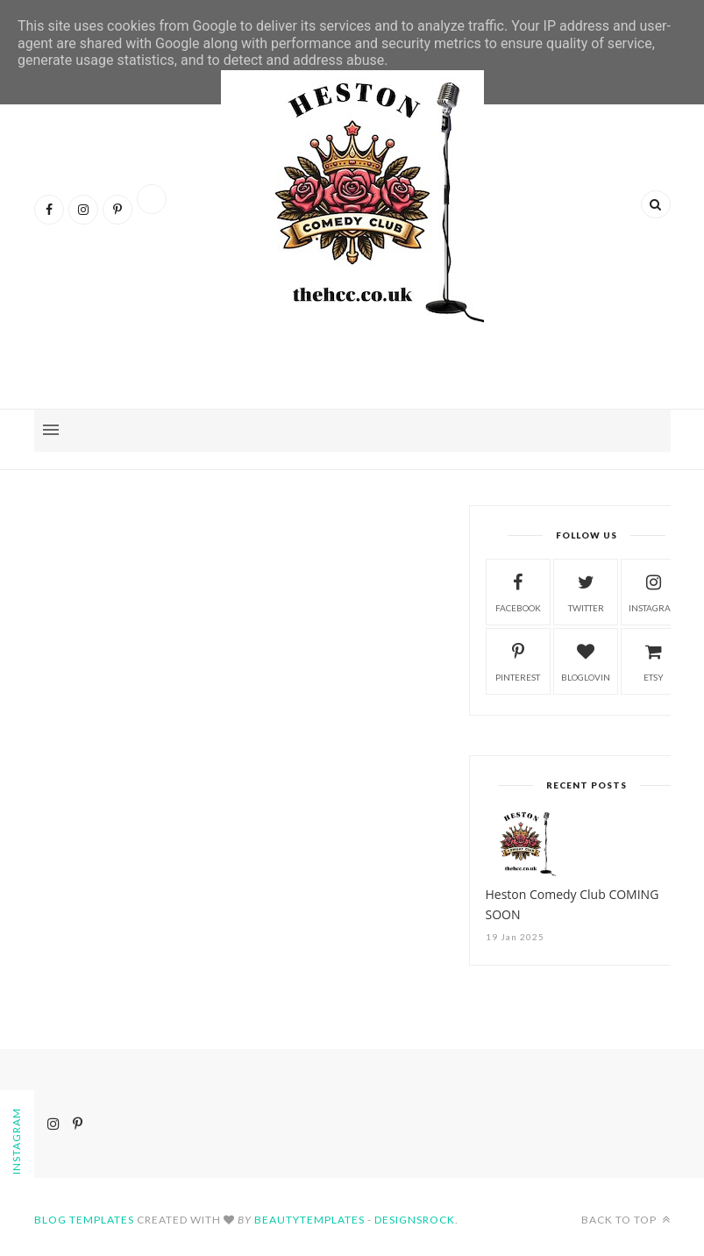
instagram (654, 590)
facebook (518, 590)
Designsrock (414, 1219)
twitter (586, 590)
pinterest (517, 660)
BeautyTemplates (309, 1219)
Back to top (626, 1219)
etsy (654, 660)
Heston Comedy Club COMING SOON (572, 904)
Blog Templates (84, 1219)
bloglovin (585, 660)
